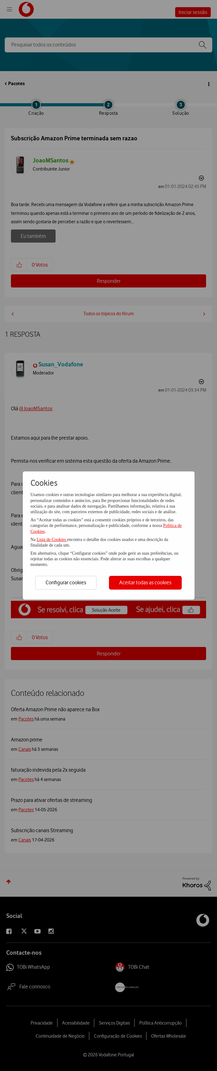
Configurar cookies (66, 582)
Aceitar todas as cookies (145, 582)
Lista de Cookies (52, 539)
